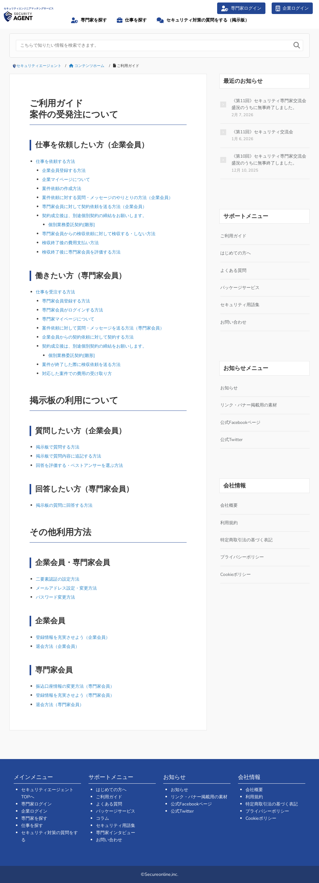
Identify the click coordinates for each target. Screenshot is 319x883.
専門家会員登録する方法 (66, 301)
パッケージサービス (239, 288)
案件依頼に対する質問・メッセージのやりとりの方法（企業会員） (107, 197)
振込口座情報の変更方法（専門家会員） (75, 686)
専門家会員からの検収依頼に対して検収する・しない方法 (98, 233)
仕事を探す (32, 825)
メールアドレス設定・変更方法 (66, 588)
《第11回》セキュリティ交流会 (262, 132)
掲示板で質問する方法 (57, 447)
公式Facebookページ (240, 422)
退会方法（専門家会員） (60, 704)
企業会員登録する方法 (64, 170)
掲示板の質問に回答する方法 (64, 505)
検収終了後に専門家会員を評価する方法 (81, 252)
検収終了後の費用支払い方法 (70, 243)
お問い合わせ (233, 322)
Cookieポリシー (235, 574)
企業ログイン (34, 811)
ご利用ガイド (233, 236)
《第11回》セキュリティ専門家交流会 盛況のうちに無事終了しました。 (268, 104)
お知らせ (229, 388)
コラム (102, 818)
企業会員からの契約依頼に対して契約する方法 (88, 337)
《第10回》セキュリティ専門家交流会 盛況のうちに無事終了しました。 (268, 159)
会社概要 (229, 505)
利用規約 (229, 523)
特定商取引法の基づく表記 (246, 540)
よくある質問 (233, 270)
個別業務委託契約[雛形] (71, 224)
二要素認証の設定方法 (57, 579)
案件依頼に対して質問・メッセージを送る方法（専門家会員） (103, 328)
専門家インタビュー (115, 832)
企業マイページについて (66, 179)
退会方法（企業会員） (57, 646)
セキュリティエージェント (39, 65)
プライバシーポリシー (242, 557)
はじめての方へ (235, 253)
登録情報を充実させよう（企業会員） (73, 637)
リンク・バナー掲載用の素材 (248, 405)
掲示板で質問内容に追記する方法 (68, 456)
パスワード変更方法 (55, 597)
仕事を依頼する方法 (55, 161)
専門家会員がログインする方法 (72, 310)
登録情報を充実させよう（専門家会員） (75, 695)
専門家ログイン (36, 804)
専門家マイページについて (68, 319)
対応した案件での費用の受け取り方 (77, 373)
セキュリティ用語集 (239, 305)
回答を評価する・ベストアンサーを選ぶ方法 (79, 465)
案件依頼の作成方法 (61, 188)
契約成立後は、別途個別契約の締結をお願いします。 (94, 215)
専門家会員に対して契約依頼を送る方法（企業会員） (94, 206)
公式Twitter (231, 440)
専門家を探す (34, 818)
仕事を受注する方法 (55, 292)
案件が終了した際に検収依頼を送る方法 (81, 364)
